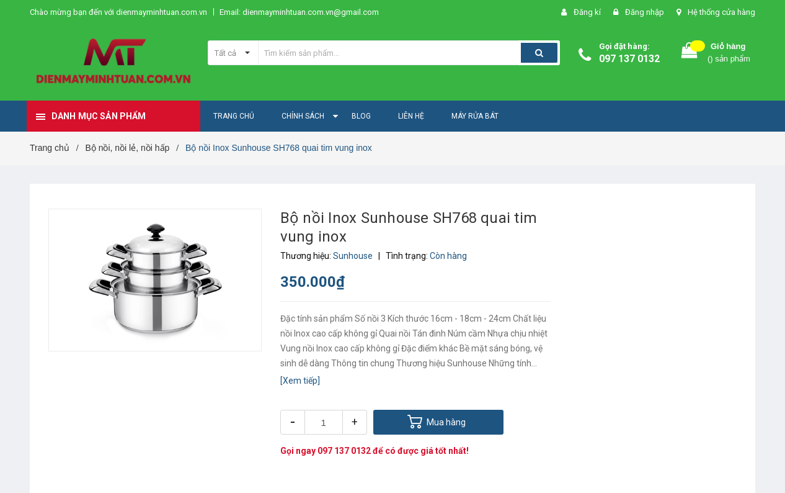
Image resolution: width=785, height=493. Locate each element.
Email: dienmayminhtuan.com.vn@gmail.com (299, 12)
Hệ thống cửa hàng (721, 12)
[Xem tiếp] (300, 381)
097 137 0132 (629, 59)
